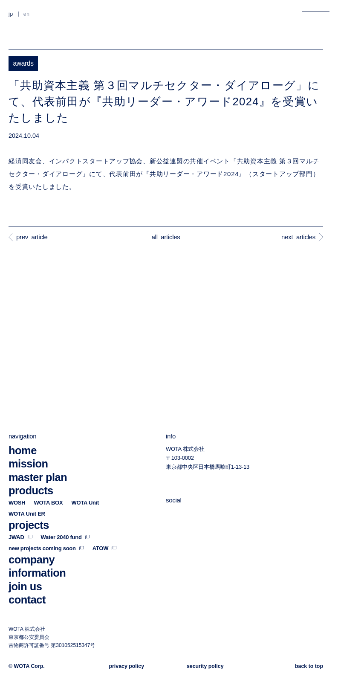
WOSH (17, 502)
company (32, 560)
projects (29, 525)
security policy (205, 666)
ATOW (104, 548)
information (37, 573)
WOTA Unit (85, 502)
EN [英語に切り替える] (26, 14)
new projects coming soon (46, 548)
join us (25, 586)
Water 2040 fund (65, 537)
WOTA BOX (48, 502)
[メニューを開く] (315, 14)
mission (28, 464)
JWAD (20, 537)
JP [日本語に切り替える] (11, 14)
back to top (309, 666)
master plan (38, 477)
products (31, 491)
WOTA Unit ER (27, 513)
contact (27, 600)
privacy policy (126, 666)
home (23, 450)
